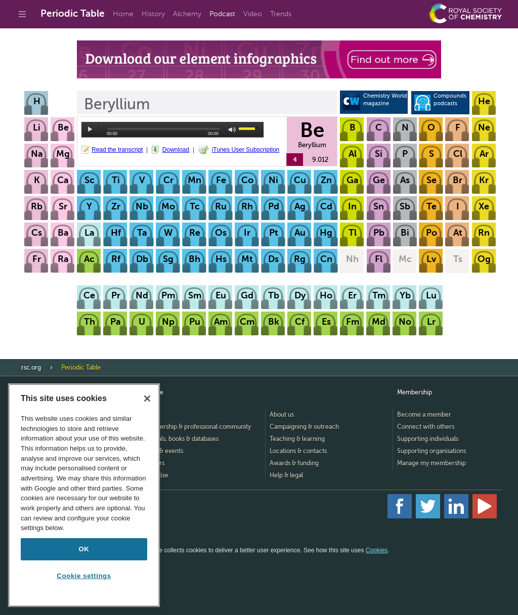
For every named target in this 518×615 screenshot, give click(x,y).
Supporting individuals (427, 439)
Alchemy (187, 14)
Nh (352, 259)
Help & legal (286, 475)
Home (123, 14)
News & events (162, 451)
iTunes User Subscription (246, 149)
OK (84, 549)
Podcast (222, 14)
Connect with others (425, 426)
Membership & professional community (196, 426)
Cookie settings (84, 576)
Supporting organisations (431, 451)
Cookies (376, 550)
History (153, 14)
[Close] (147, 398)
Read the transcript (117, 149)
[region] (84, 495)
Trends (280, 14)
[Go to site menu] (22, 14)
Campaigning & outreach (304, 426)
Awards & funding (294, 463)
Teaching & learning (297, 439)
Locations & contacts (298, 451)
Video (252, 14)
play (90, 129)
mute (232, 129)
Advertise (155, 475)
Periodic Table (72, 13)
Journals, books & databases (180, 439)
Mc (405, 259)
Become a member (424, 414)
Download (175, 149)
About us (282, 414)
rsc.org (31, 367)
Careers (153, 463)
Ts (457, 259)
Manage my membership (431, 463)
